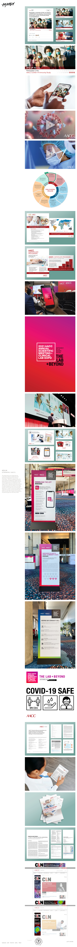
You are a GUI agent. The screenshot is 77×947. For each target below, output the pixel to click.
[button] (70, 941)
